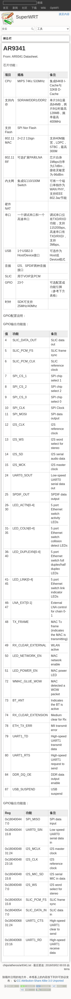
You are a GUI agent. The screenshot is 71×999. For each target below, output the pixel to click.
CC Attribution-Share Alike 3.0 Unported (40, 980)
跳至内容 (64, 14)
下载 (34, 7)
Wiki (43, 7)
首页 (5, 7)
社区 (24, 7)
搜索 (33, 28)
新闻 (15, 7)
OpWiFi (54, 7)
